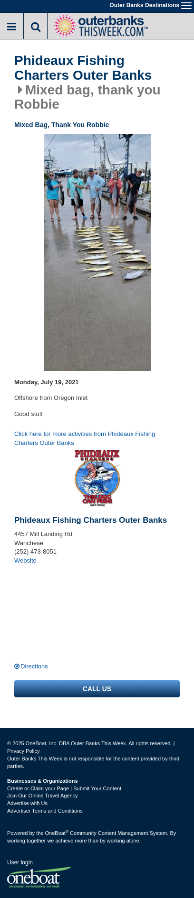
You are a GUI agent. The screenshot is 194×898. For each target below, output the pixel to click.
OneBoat (57, 833)
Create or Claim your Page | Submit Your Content (64, 788)
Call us (97, 689)
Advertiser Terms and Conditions (45, 811)
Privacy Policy (23, 751)
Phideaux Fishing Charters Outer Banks (83, 68)
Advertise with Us (27, 803)
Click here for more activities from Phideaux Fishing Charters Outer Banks (84, 438)
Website (25, 560)
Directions (34, 666)
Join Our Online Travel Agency (42, 795)
